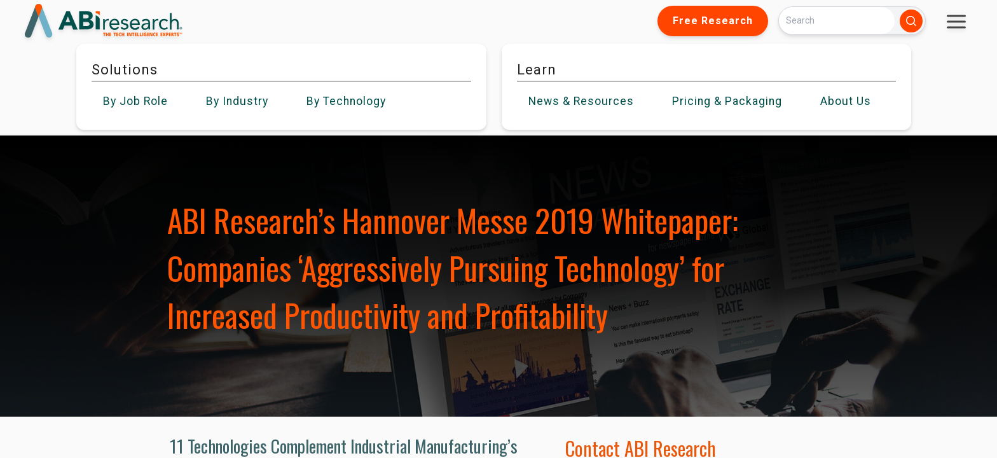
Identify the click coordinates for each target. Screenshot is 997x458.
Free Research (713, 21)
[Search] (837, 20)
